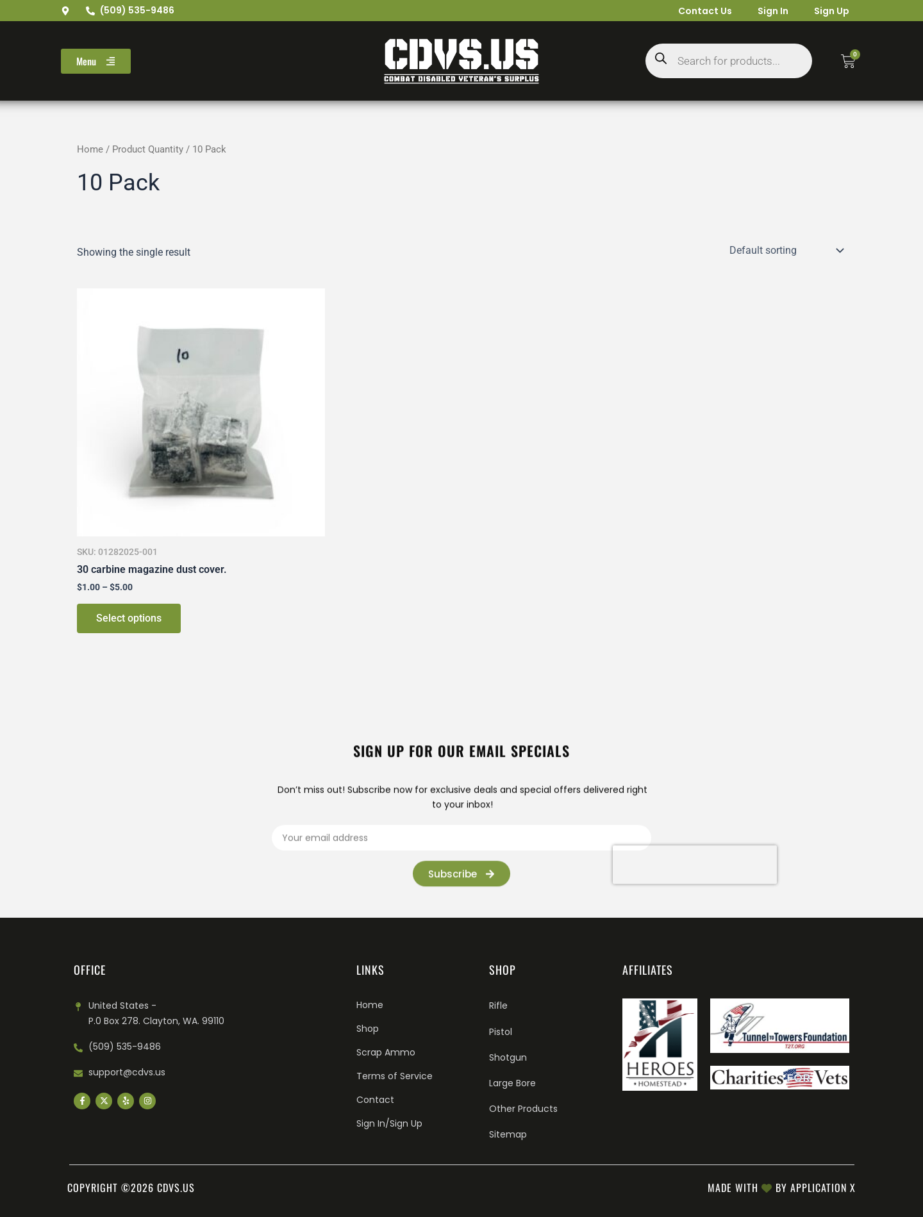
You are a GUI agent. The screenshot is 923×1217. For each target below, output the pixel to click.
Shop (367, 1028)
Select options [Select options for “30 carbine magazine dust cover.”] (129, 618)
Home (90, 149)
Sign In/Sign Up (389, 1123)
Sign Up (831, 10)
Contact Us (705, 10)
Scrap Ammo (385, 1052)
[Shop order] (785, 250)
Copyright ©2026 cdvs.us (131, 1187)
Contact (375, 1099)
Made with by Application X (782, 1187)
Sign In (773, 10)
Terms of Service (394, 1076)
